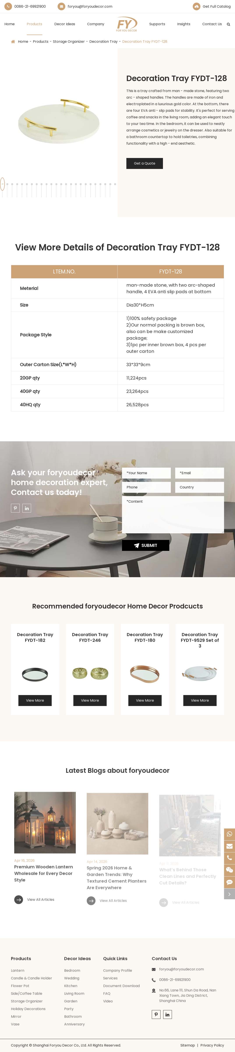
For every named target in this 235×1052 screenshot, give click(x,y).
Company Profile (117, 972)
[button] (7, 184)
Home (9, 28)
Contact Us (212, 28)
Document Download (121, 988)
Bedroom (72, 972)
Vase (15, 1026)
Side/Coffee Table (26, 995)
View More (35, 700)
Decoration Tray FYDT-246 (90, 637)
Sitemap (187, 1045)
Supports (157, 28)
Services (110, 980)
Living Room (74, 995)
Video (108, 1003)
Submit (145, 545)
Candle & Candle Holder (31, 980)
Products (34, 28)
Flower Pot (20, 988)
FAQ (106, 995)
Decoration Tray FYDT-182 (35, 637)
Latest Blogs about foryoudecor (118, 773)
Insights (183, 28)
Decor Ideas (64, 28)
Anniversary (74, 1026)
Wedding (71, 980)
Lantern (17, 972)
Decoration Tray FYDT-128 (144, 41)
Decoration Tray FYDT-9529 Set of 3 (200, 640)
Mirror (16, 1018)
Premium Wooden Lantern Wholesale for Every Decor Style (43, 879)
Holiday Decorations (28, 1011)
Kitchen (70, 988)
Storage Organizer (69, 41)
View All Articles (34, 905)
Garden (70, 1003)
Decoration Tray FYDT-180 (145, 637)
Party (69, 1011)
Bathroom (73, 1018)
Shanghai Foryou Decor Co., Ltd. (60, 1045)
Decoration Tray (103, 41)
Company (95, 28)
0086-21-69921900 (30, 6)
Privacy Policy (212, 1045)
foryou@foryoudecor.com (90, 6)
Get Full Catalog (217, 6)
